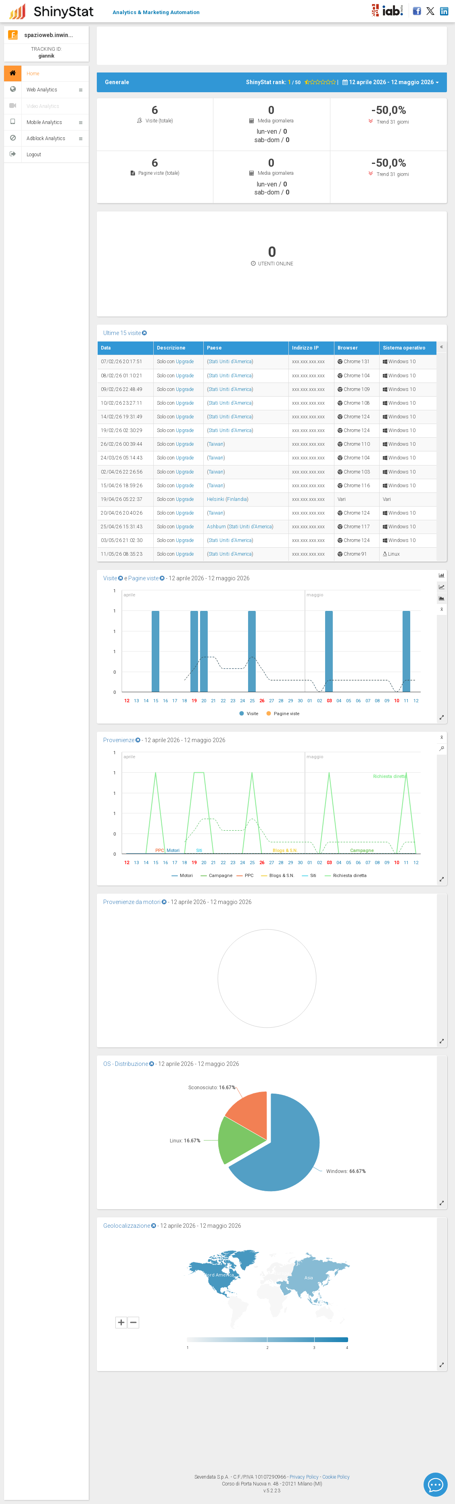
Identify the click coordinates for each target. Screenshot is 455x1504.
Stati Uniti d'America (230, 361)
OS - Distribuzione (128, 1064)
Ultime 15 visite (125, 333)
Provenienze (121, 740)
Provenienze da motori (135, 902)
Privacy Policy (305, 1477)
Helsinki (215, 499)
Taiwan (216, 444)
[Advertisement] (272, 45)
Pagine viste (146, 578)
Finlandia (237, 499)
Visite (113, 578)
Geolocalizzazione (129, 1226)
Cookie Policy (336, 1477)
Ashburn (216, 527)
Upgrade (185, 361)
